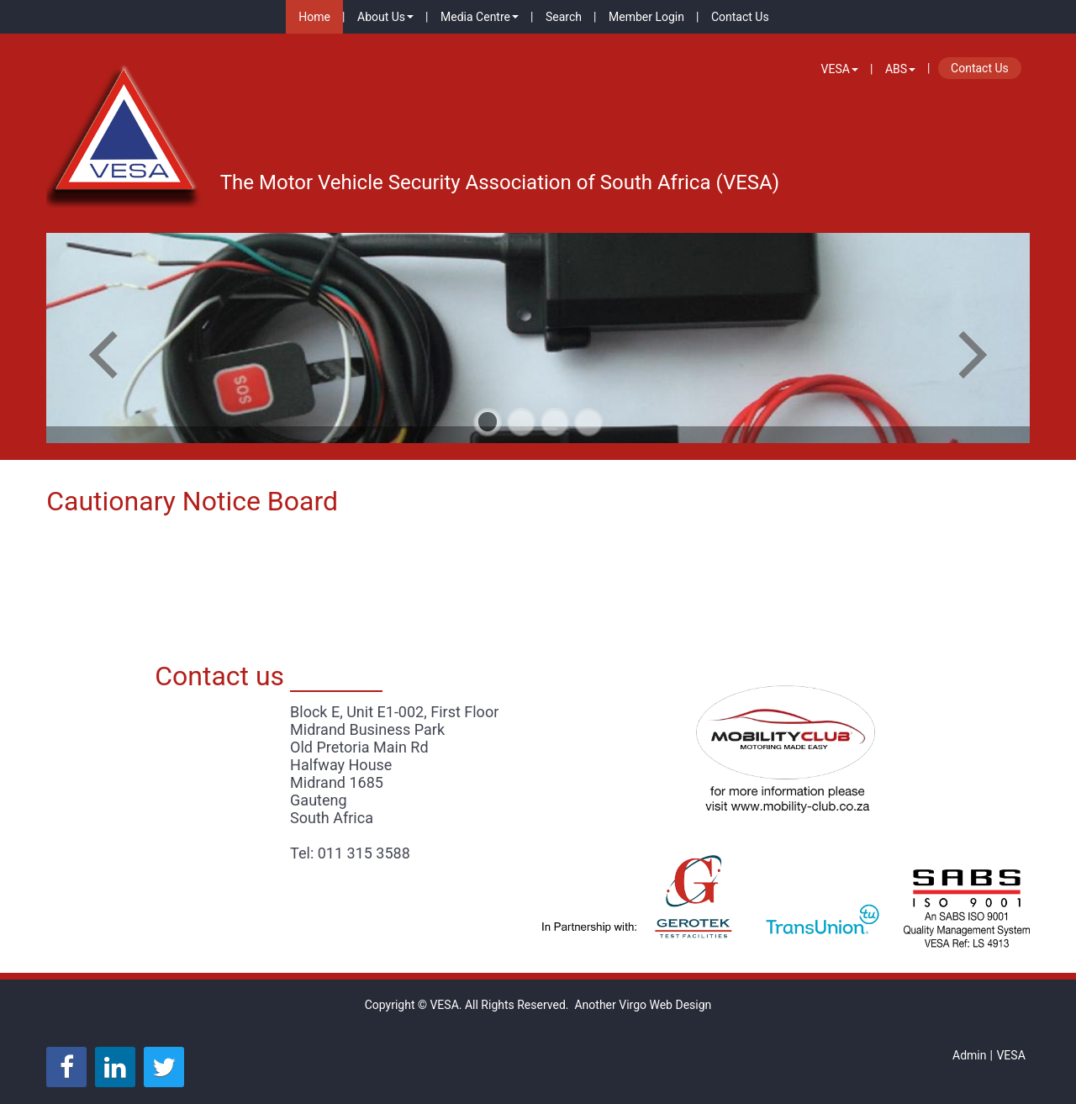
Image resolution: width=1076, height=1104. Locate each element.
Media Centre (479, 17)
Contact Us (740, 17)
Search (564, 17)
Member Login (646, 17)
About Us (385, 17)
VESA (839, 69)
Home (314, 17)
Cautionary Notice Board (192, 501)
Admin (969, 1055)
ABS (900, 69)
